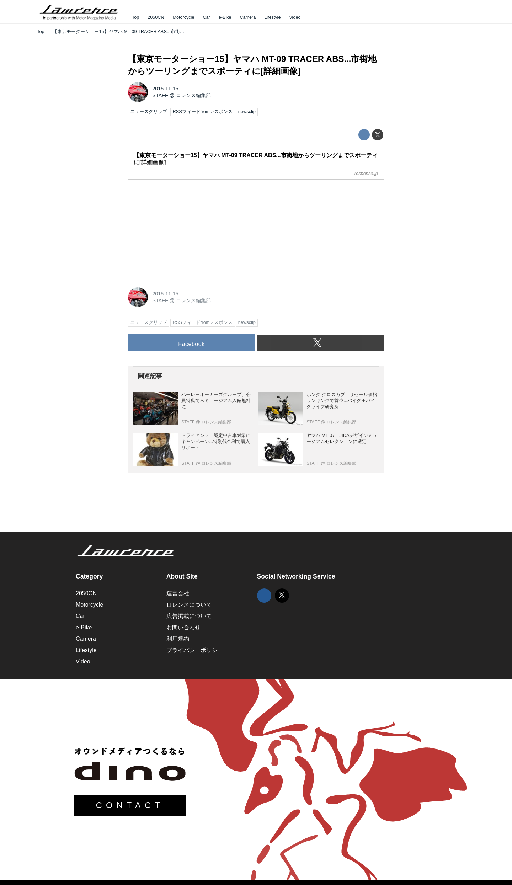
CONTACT (130, 805)
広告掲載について (189, 616)
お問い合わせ (183, 627)
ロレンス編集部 (193, 95)
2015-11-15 (165, 88)
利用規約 (177, 639)
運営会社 (177, 593)
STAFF (160, 95)
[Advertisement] (181, 229)
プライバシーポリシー (194, 650)
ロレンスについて (189, 605)
